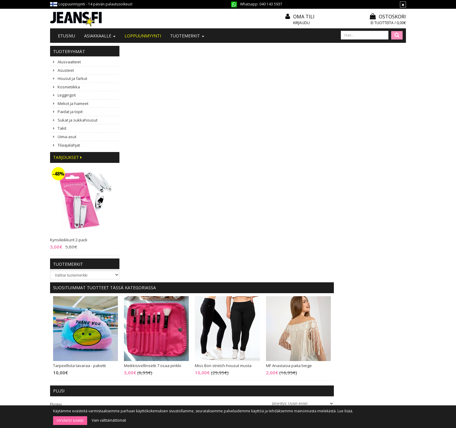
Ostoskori (388, 16)
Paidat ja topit (70, 111)
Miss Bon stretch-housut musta (295, 129)
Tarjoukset (67, 157)
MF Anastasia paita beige (361, 129)
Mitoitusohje (211, 316)
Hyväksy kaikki (70, 420)
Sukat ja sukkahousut (77, 120)
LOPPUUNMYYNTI (143, 36)
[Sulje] (403, 5)
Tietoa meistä (140, 308)
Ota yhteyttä (138, 316)
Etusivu (66, 36)
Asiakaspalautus (215, 349)
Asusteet (66, 70)
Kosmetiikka (69, 87)
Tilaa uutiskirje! (213, 308)
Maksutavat (210, 332)
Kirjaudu (301, 22)
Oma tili (304, 16)
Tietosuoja (210, 341)
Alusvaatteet (69, 62)
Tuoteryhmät (69, 51)
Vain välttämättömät (109, 420)
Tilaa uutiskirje (244, 389)
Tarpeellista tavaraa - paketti (151, 129)
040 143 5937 (270, 4)
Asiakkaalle (100, 36)
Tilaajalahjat (69, 145)
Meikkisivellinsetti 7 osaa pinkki (225, 129)
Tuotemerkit (187, 36)
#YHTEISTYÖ (139, 332)
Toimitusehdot (213, 324)
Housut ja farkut (72, 78)
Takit (62, 128)
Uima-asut (67, 136)
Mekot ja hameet (73, 103)
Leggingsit (67, 95)
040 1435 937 (80, 352)
